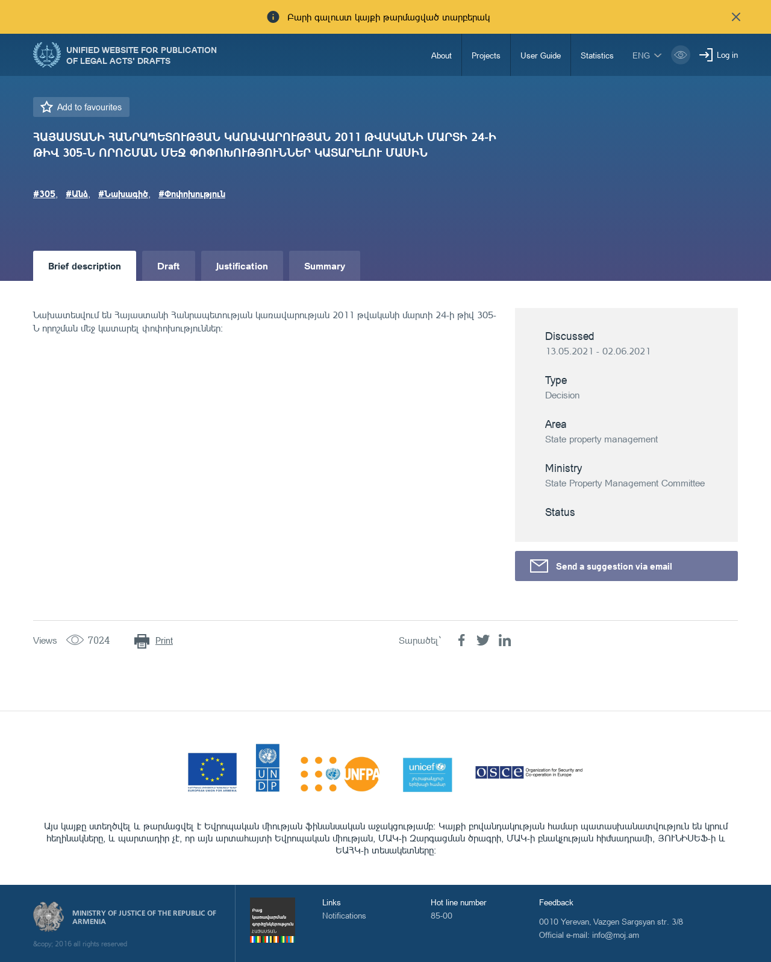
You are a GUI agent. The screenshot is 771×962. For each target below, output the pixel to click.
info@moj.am (615, 934)
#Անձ (77, 193)
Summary (324, 265)
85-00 (441, 915)
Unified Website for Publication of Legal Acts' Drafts (141, 55)
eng (641, 55)
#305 (44, 193)
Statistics (597, 55)
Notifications (344, 915)
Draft (168, 265)
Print (164, 640)
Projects (486, 55)
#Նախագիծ (123, 193)
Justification (242, 265)
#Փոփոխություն (191, 193)
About (441, 55)
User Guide (540, 55)
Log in (727, 54)
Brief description (84, 265)
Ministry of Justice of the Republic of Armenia (144, 917)
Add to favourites (89, 107)
